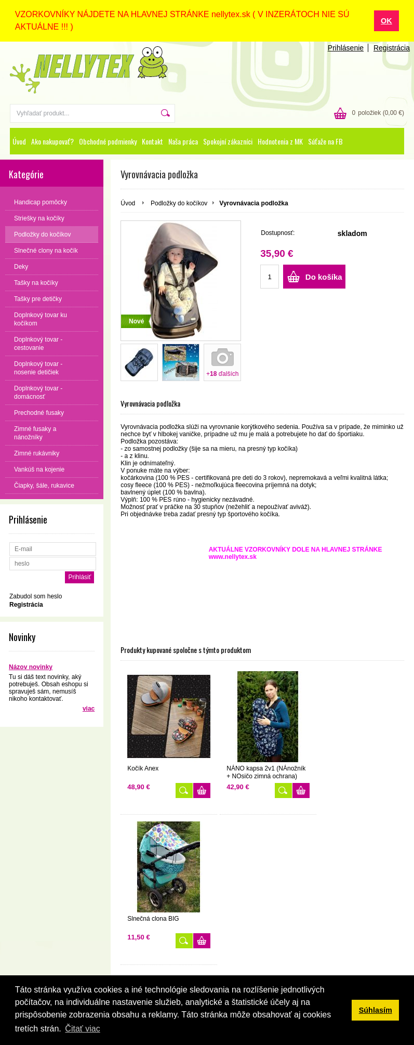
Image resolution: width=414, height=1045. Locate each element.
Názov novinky (30, 666)
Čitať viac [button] (82, 1028)
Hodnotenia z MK (280, 140)
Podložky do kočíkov (179, 202)
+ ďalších (222, 373)
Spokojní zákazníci (227, 140)
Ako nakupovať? (52, 140)
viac (89, 708)
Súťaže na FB (325, 140)
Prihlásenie (346, 47)
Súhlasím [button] (375, 1010)
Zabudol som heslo (35, 595)
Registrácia (391, 47)
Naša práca (183, 140)
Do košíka (323, 276)
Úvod (19, 140)
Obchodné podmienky (108, 140)
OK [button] (386, 21)
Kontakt (152, 140)
